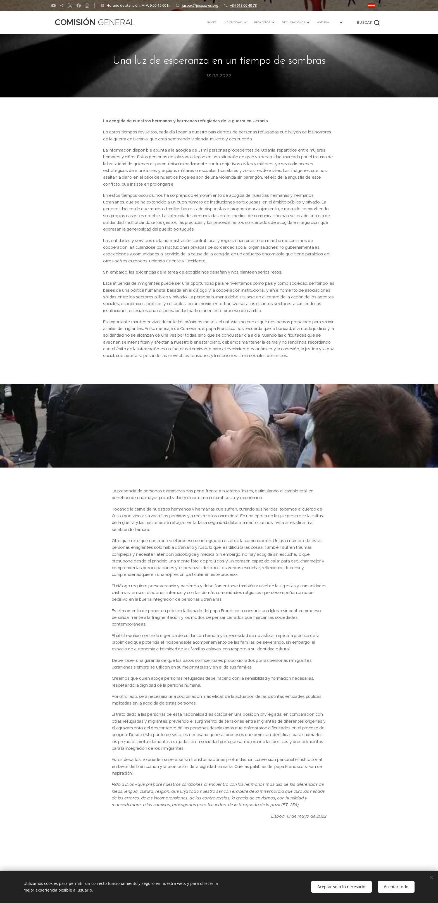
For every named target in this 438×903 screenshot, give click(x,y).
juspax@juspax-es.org (200, 5)
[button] (368, 23)
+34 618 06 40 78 (243, 5)
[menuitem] (284, 23)
